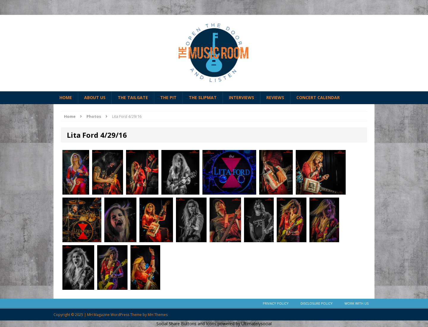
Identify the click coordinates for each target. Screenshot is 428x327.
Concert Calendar (318, 97)
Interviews (241, 97)
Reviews (275, 97)
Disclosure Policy (316, 303)
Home (65, 97)
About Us (95, 97)
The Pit (168, 97)
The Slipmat (203, 97)
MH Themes (158, 314)
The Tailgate (133, 97)
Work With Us (356, 303)
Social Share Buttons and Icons (186, 323)
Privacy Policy (276, 303)
